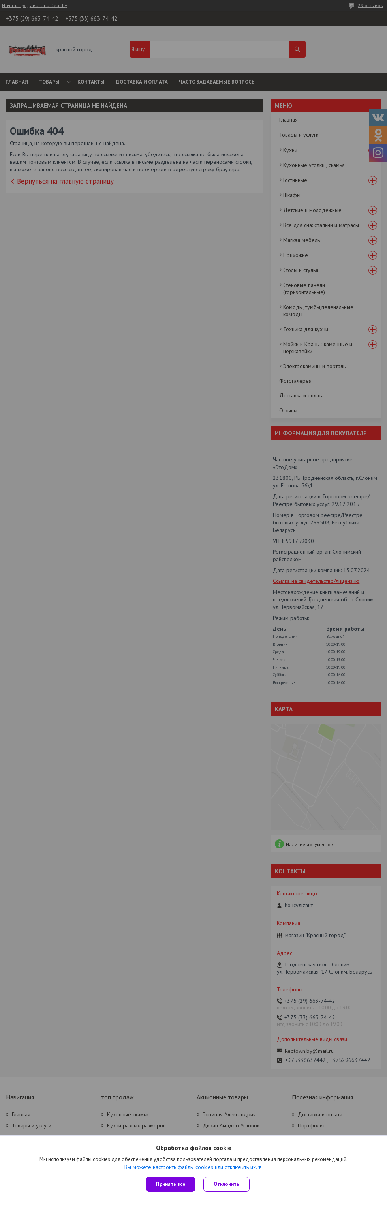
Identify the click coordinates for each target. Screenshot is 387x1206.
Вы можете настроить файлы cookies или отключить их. (190, 1166)
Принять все (170, 1184)
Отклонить (226, 1184)
